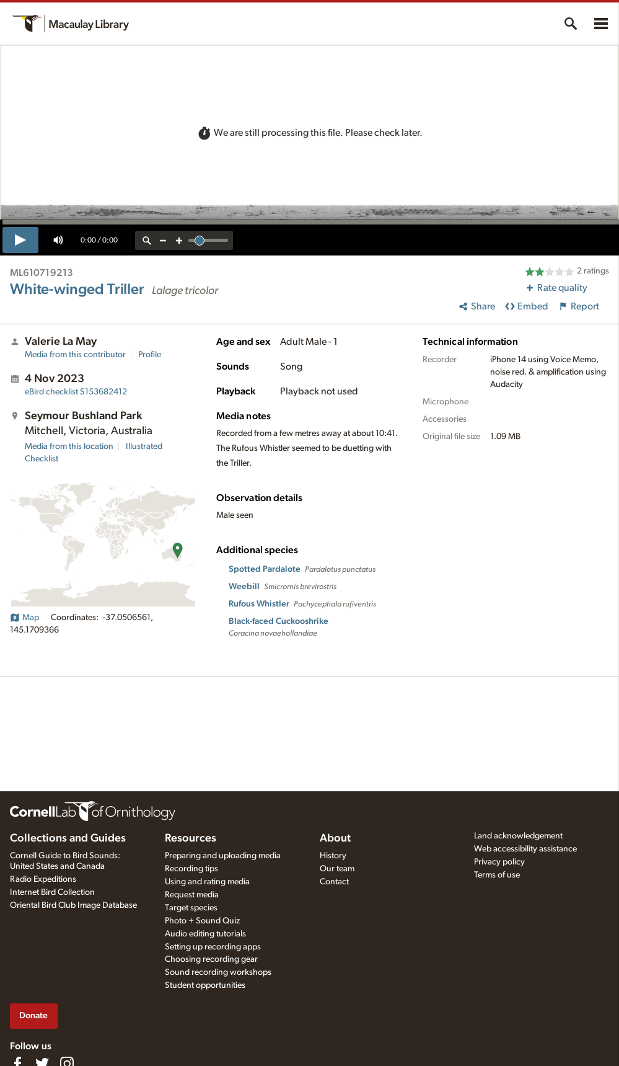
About (335, 838)
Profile (149, 354)
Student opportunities (205, 985)
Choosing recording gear (211, 959)
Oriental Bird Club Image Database (73, 905)
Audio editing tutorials (205, 934)
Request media (192, 895)
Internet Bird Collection (52, 892)
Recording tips (191, 868)
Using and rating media (207, 881)
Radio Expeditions (43, 879)
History (333, 855)
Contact (334, 881)
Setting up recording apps (213, 947)
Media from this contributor (75, 354)
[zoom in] (179, 240)
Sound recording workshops (218, 972)
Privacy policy (499, 862)
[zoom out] (163, 240)
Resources (190, 838)
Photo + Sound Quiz (202, 921)
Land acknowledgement (518, 836)
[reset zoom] (147, 240)
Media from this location (69, 446)
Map (24, 617)
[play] (20, 240)
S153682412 (76, 392)
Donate (33, 1015)
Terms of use (497, 875)
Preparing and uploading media (223, 855)
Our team (337, 868)
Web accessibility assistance (525, 849)
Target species (191, 908)
